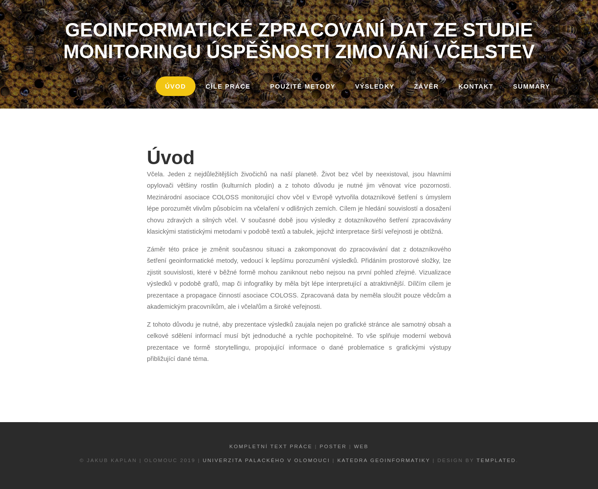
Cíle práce (228, 86)
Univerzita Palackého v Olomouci (266, 460)
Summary (531, 86)
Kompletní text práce (270, 446)
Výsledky (375, 86)
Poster (333, 446)
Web (361, 446)
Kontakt (476, 86)
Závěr (426, 86)
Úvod (175, 86)
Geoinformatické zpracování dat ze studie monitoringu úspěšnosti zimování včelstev (299, 40)
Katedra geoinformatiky (383, 460)
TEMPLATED (496, 460)
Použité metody (303, 86)
